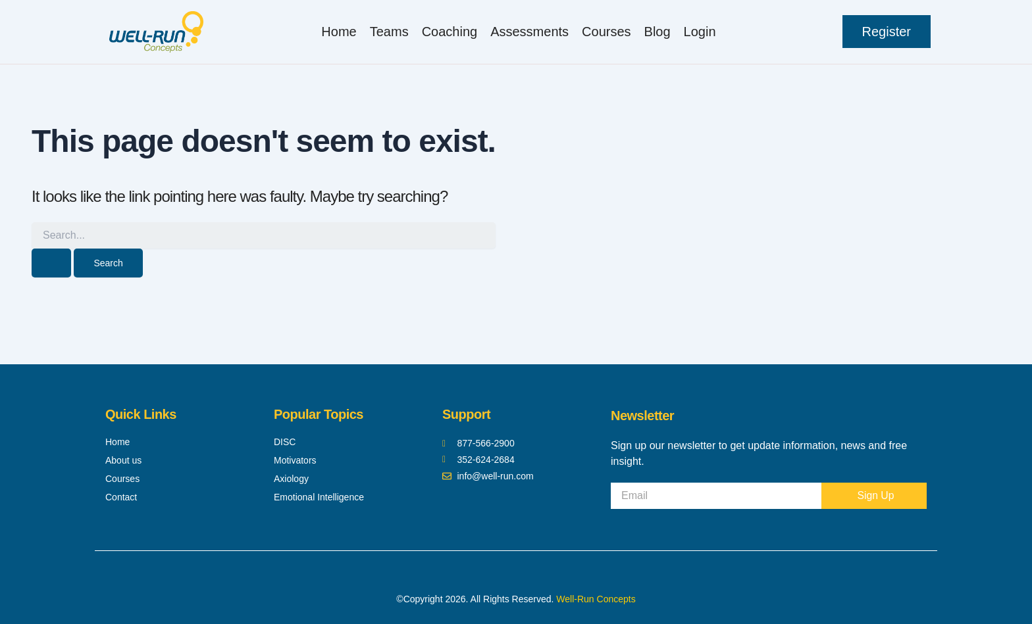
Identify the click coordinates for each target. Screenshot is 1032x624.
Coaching (450, 31)
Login (700, 31)
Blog (657, 31)
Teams (389, 31)
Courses (606, 31)
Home (338, 31)
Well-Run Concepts (595, 599)
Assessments (529, 31)
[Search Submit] (51, 263)
